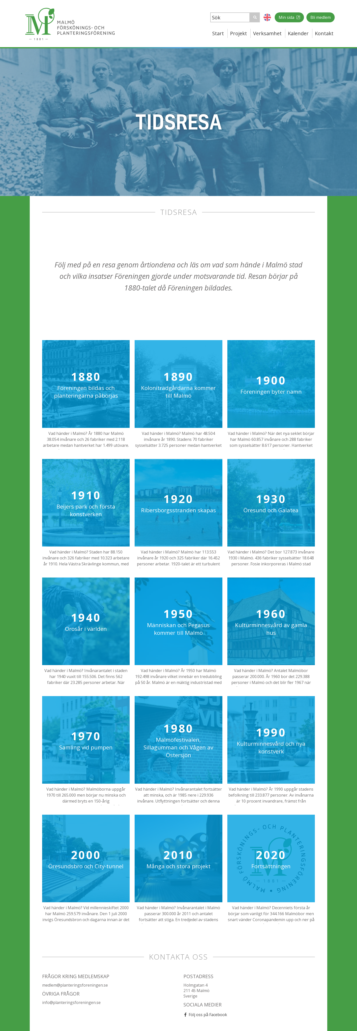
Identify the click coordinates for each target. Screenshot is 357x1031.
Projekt (238, 33)
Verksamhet (267, 33)
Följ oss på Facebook (208, 1014)
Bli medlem (320, 17)
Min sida (287, 17)
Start (218, 33)
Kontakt (324, 33)
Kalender (298, 33)
